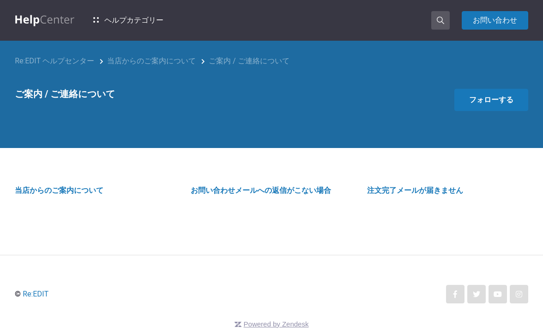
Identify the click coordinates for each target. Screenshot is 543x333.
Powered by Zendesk (276, 324)
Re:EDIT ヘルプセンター (54, 60)
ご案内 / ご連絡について (249, 60)
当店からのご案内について (151, 60)
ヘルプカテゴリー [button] (128, 20)
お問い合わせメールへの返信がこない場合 (261, 190)
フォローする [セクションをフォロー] (491, 99)
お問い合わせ (495, 20)
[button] (440, 20)
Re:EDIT (35, 294)
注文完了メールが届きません (415, 190)
